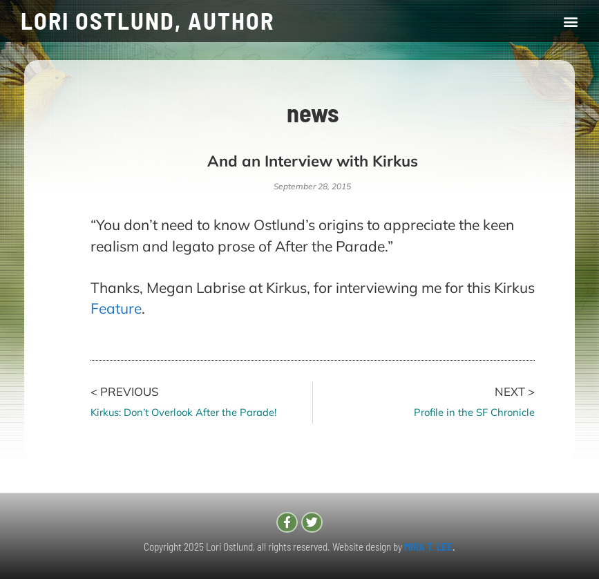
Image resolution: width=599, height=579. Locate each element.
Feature (116, 308)
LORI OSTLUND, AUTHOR (147, 20)
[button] (570, 21)
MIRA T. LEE (428, 546)
